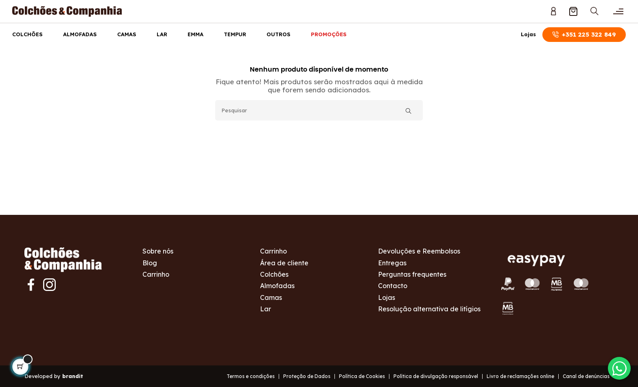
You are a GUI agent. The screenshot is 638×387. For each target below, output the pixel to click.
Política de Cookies (362, 376)
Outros (279, 34)
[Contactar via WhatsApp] (617, 366)
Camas (126, 34)
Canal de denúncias (586, 376)
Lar (162, 34)
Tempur (235, 34)
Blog (149, 263)
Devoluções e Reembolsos (419, 251)
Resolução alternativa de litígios (429, 309)
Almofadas (80, 34)
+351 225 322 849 (584, 34)
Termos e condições (251, 376)
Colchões (27, 34)
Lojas (528, 34)
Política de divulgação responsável (435, 376)
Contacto (392, 286)
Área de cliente (284, 263)
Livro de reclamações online (520, 376)
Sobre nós (157, 251)
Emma (195, 34)
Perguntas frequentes (412, 274)
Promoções (329, 34)
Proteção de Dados (306, 376)
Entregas (392, 263)
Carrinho (155, 274)
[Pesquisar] (319, 110)
